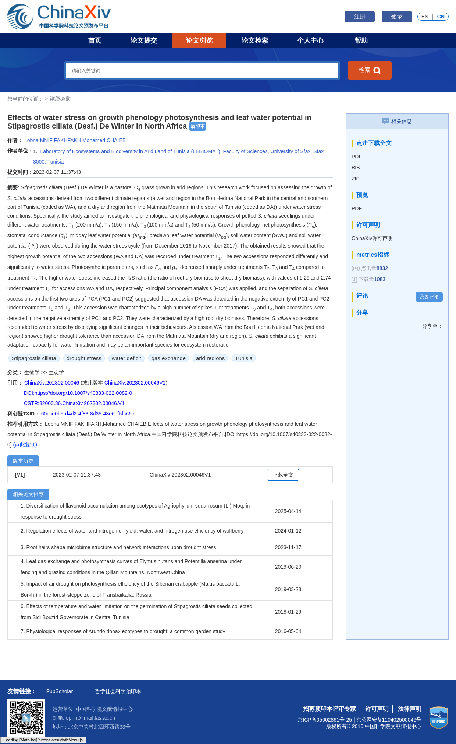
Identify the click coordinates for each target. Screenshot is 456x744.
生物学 (32, 372)
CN (441, 17)
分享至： (432, 326)
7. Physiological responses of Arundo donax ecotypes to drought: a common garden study (123, 631)
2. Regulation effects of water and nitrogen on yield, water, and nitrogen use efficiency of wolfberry (132, 531)
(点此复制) (25, 445)
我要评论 (429, 296)
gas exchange (169, 358)
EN (424, 17)
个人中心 (310, 40)
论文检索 (255, 40)
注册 (360, 16)
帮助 (361, 40)
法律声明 (409, 709)
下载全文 (283, 475)
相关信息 (397, 121)
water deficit (126, 358)
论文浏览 (199, 40)
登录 (397, 16)
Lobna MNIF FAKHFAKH (52, 140)
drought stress (84, 358)
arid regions (210, 358)
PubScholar (59, 691)
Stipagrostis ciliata (34, 358)
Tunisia (244, 358)
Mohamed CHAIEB (104, 140)
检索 (370, 70)
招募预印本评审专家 (329, 709)
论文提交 (144, 40)
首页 (94, 40)
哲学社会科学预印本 (118, 691)
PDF (357, 156)
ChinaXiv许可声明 (372, 238)
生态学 (56, 372)
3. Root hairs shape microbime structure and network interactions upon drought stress (118, 547)
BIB (356, 168)
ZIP (356, 179)
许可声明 (377, 709)
